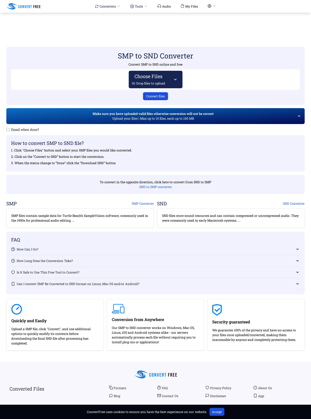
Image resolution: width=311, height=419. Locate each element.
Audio (164, 6)
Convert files (155, 96)
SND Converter (294, 203)
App (258, 396)
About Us (262, 388)
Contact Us (167, 396)
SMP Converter (143, 203)
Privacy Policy (218, 388)
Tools (139, 6)
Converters (108, 6)
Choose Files (148, 79)
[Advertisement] (155, 24)
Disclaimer (215, 396)
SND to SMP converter (155, 187)
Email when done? (25, 129)
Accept (217, 412)
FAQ (162, 388)
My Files (189, 6)
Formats (117, 388)
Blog (114, 396)
